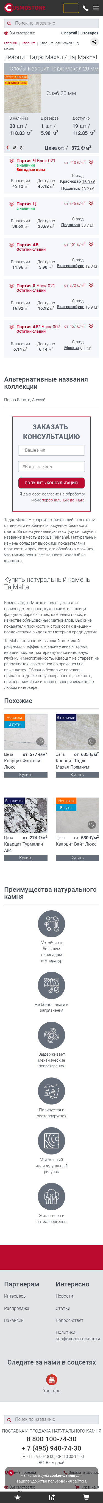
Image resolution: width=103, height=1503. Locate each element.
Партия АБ (27, 245)
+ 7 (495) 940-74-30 (51, 1448)
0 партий (69, 33)
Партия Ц (26, 204)
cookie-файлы (62, 1475)
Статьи (63, 1308)
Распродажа (16, 1308)
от (74, 162)
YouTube (51, 1383)
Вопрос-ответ (69, 1320)
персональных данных (63, 500)
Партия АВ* (38, 327)
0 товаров (89, 33)
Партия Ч (35, 161)
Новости (64, 1296)
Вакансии (14, 1320)
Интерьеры (15, 1296)
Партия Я (35, 286)
